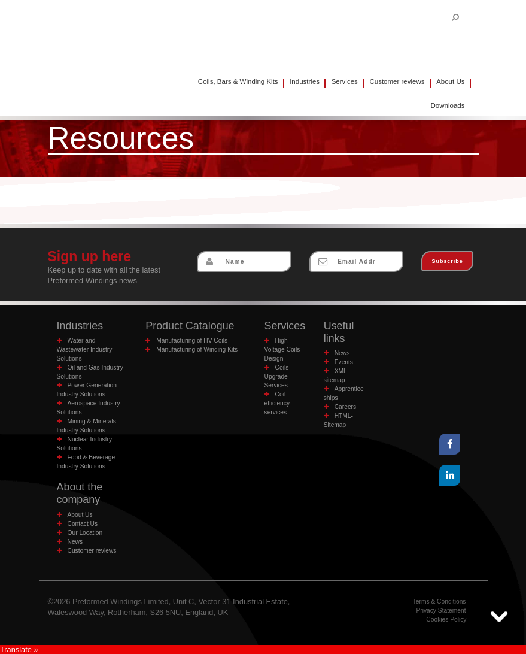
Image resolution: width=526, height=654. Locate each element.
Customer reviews (396, 81)
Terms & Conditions (439, 601)
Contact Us (83, 523)
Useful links (339, 332)
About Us (450, 81)
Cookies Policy (446, 619)
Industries (305, 81)
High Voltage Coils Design (282, 349)
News (342, 353)
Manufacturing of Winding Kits (197, 349)
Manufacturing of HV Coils (191, 340)
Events (344, 362)
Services (345, 81)
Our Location (85, 532)
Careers (345, 407)
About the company (80, 493)
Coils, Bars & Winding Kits (238, 81)
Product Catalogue (189, 326)
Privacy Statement (441, 610)
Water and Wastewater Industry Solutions (85, 349)
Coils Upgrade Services (276, 376)
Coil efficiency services (277, 403)
